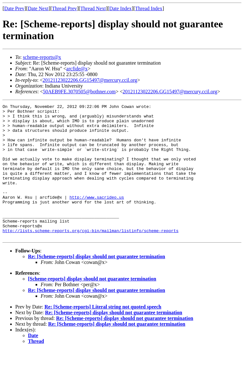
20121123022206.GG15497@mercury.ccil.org (90, 80)
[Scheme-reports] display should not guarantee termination (92, 305)
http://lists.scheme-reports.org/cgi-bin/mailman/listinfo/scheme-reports (91, 256)
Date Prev (14, 8)
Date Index (120, 8)
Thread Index (148, 8)
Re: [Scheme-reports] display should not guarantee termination (96, 283)
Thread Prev (64, 8)
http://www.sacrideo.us (97, 216)
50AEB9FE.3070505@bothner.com (79, 91)
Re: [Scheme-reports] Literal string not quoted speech (102, 333)
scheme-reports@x (42, 57)
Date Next (38, 8)
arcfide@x (77, 68)
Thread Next (93, 8)
